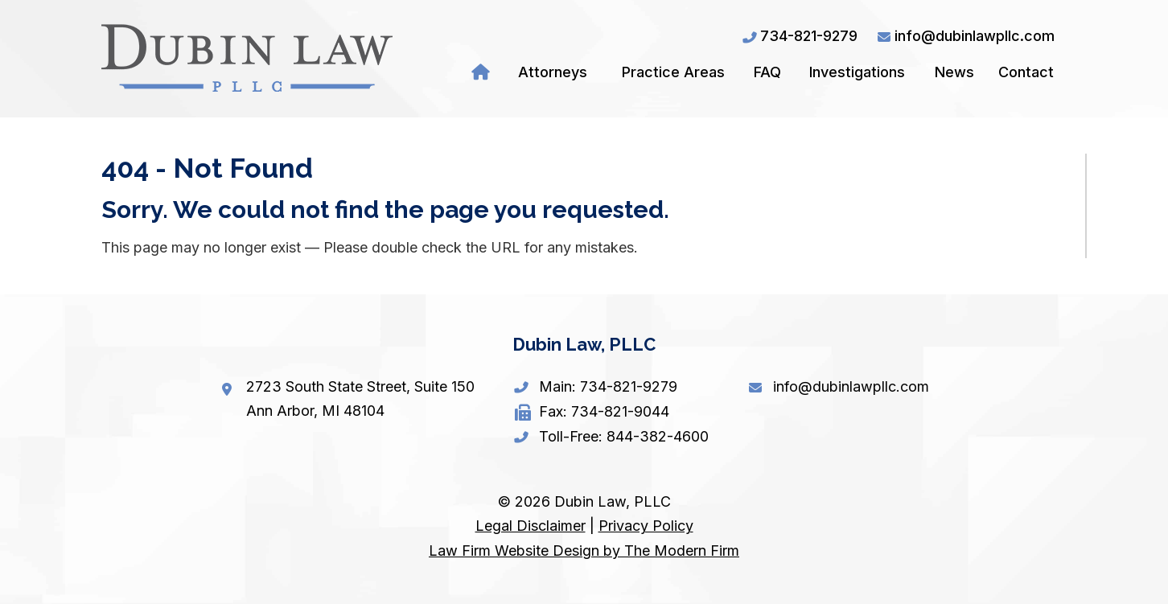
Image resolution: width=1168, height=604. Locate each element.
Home (483, 72)
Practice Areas (673, 72)
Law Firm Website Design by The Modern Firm (584, 550)
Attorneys (552, 72)
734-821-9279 (808, 35)
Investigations (857, 72)
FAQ (767, 72)
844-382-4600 (658, 436)
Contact (1026, 72)
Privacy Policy (645, 525)
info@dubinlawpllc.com (975, 35)
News (954, 72)
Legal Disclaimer (530, 525)
